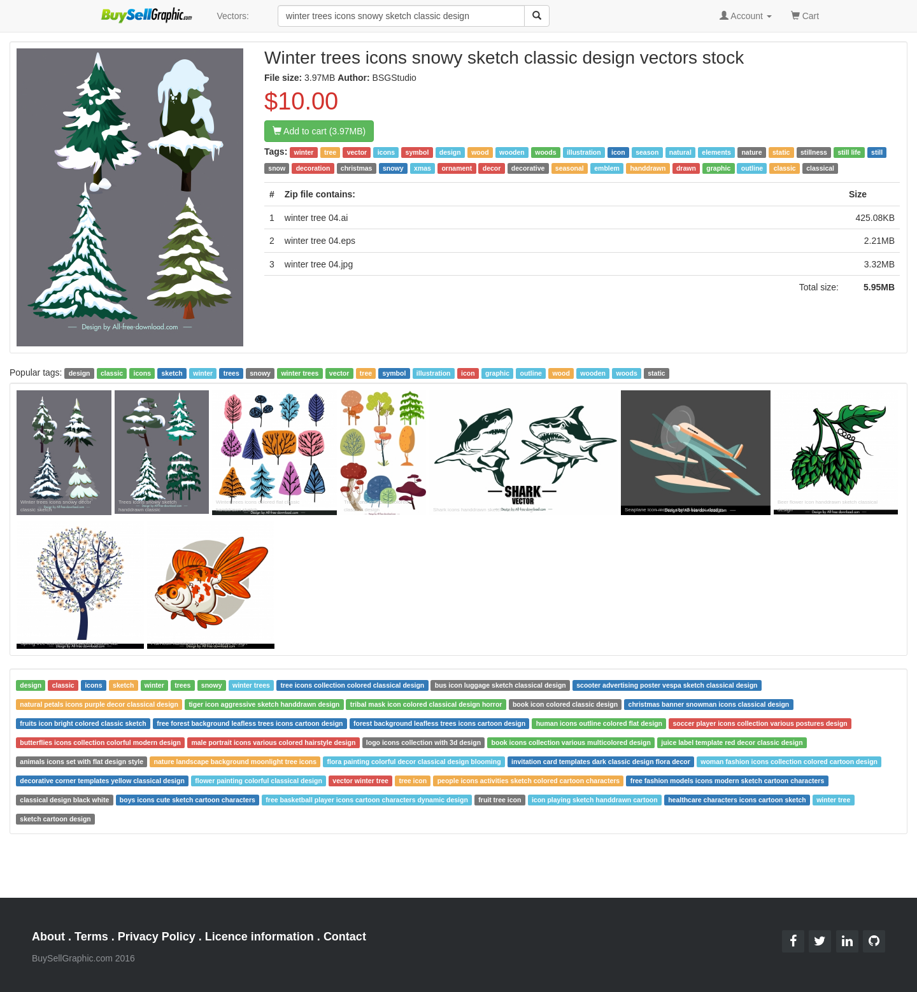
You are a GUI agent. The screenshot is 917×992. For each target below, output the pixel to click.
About (48, 936)
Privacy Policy (156, 936)
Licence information (259, 936)
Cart (805, 15)
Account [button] (746, 16)
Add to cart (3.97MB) (319, 131)
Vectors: (233, 16)
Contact (344, 936)
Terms (91, 936)
